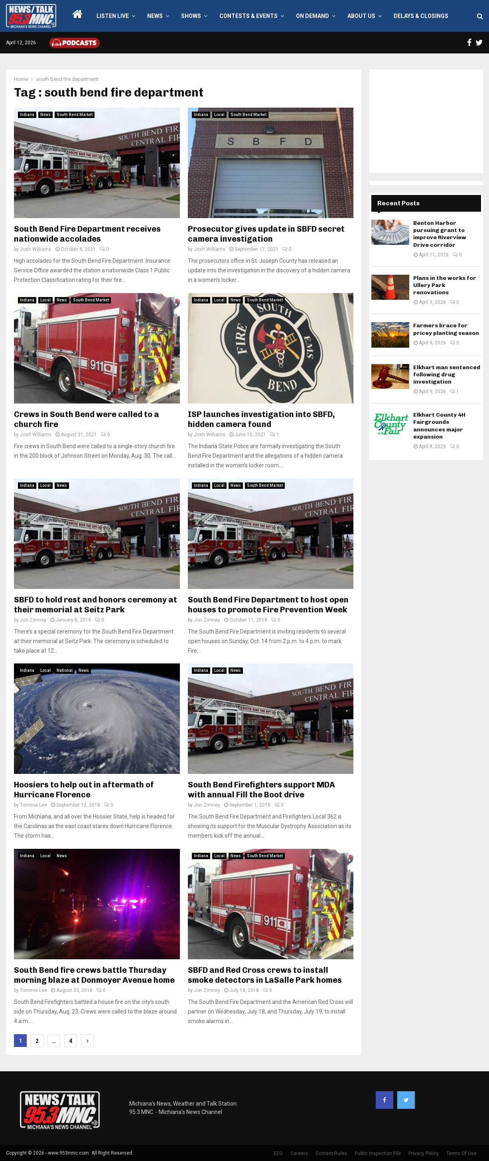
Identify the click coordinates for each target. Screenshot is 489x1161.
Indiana (27, 114)
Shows (191, 16)
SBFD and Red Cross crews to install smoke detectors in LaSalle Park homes (265, 975)
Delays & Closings (421, 16)
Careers (299, 1153)
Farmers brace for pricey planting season (446, 329)
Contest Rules (331, 1153)
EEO (278, 1153)
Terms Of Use (461, 1153)
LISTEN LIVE (113, 16)
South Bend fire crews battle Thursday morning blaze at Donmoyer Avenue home (94, 975)
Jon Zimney (33, 620)
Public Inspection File (378, 1153)
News (155, 16)
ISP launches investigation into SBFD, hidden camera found (261, 419)
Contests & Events (248, 16)
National (65, 670)
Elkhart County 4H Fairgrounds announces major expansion (439, 425)
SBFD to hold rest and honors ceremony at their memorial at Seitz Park (95, 604)
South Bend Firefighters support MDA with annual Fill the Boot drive (261, 789)
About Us (361, 16)
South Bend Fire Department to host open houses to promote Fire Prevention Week (268, 604)
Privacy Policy (423, 1153)
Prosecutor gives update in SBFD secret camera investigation (266, 234)
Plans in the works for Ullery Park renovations (444, 285)
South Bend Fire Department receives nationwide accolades (87, 234)
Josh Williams (35, 249)
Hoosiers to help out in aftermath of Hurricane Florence (84, 789)
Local (219, 114)
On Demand (312, 16)
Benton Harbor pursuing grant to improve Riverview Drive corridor (439, 234)
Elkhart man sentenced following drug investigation (446, 374)
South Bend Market (75, 114)
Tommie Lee (33, 805)
